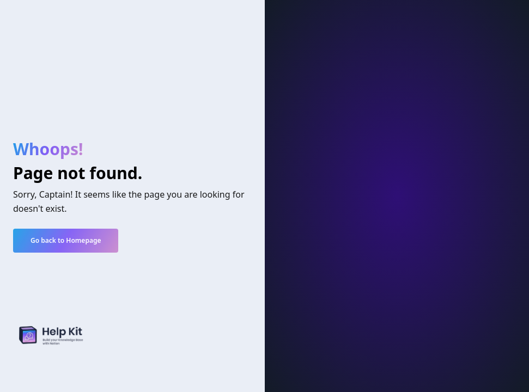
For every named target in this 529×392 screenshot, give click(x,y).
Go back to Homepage (66, 240)
